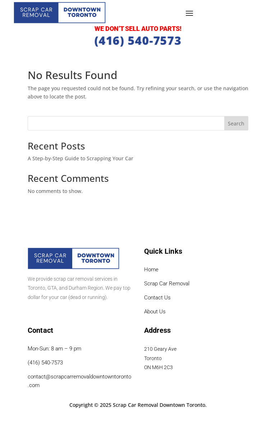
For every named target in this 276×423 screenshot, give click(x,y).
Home (151, 269)
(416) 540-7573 (138, 40)
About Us (155, 311)
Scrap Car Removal (166, 283)
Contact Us (157, 297)
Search (236, 123)
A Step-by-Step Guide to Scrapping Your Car (80, 158)
